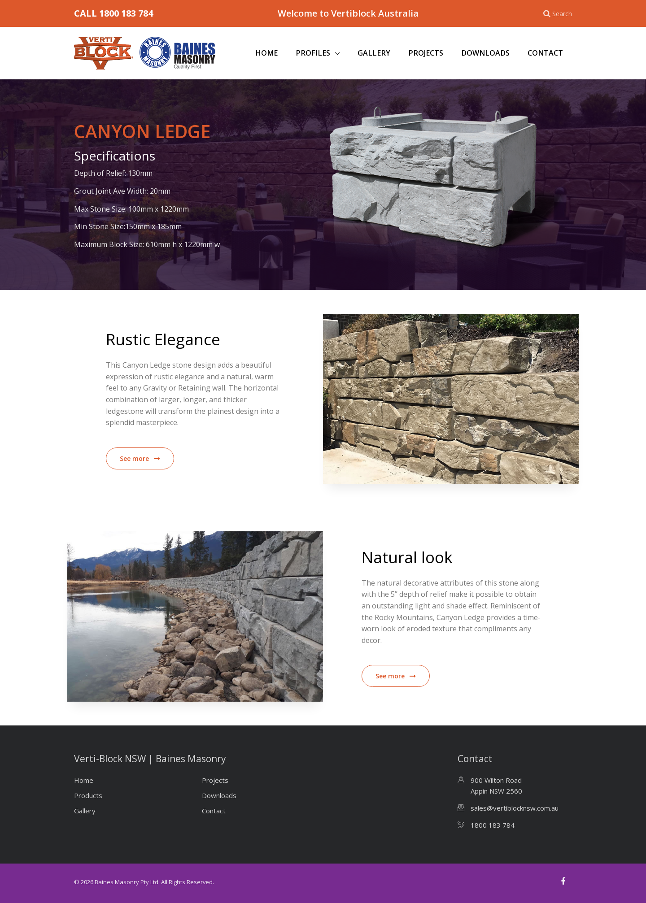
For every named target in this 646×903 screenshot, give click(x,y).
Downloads (485, 53)
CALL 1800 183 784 (113, 13)
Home (266, 53)
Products (88, 795)
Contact (545, 53)
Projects (425, 53)
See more (140, 458)
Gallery (374, 53)
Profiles (314, 53)
